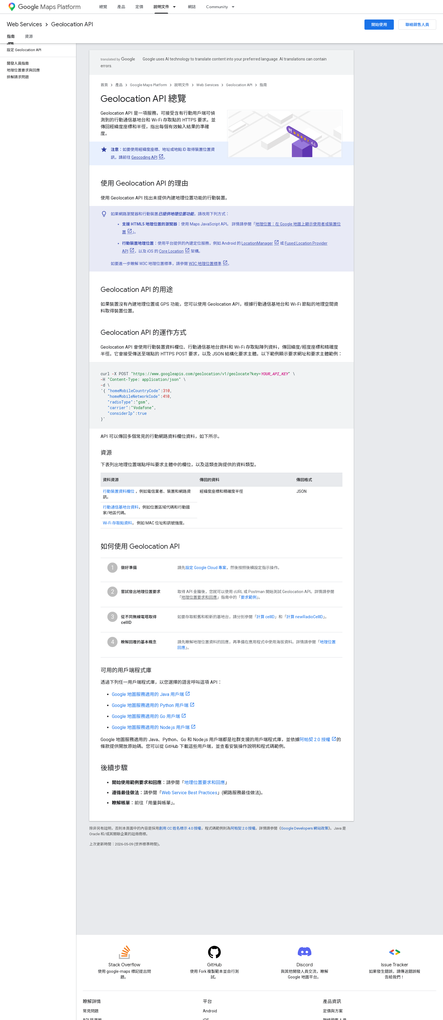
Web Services (24, 24)
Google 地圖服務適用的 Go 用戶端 (146, 716)
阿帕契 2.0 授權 (314, 739)
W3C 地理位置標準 (205, 263)
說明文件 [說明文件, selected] (161, 6)
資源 (29, 36)
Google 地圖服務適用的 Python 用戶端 (150, 705)
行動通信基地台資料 (120, 507)
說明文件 (181, 85)
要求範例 (249, 597)
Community (217, 6)
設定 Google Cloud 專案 (205, 567)
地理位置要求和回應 (204, 782)
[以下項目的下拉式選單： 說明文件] (176, 7)
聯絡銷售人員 (417, 24)
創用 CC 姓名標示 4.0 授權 (180, 828)
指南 (263, 85)
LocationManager (257, 243)
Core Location (171, 251)
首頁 (104, 85)
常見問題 (91, 1011)
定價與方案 (333, 1011)
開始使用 (379, 24)
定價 (139, 6)
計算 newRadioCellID (304, 617)
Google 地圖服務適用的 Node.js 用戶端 (151, 727)
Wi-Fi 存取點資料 (117, 523)
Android (210, 1011)
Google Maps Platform (148, 85)
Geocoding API (144, 157)
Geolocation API (72, 24)
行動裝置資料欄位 (118, 491)
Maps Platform (49, 7)
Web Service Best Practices (189, 792)
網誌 (192, 6)
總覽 (103, 6)
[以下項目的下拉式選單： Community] (235, 7)
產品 (121, 6)
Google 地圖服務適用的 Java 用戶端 (148, 694)
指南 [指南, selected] (11, 36)
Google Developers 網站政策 (304, 828)
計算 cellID (266, 617)
